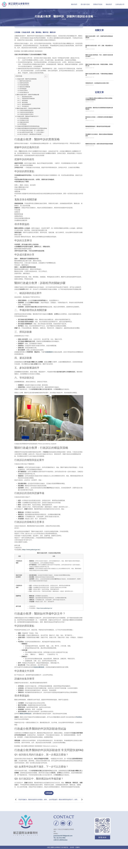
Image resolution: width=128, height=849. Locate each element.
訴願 (32, 32)
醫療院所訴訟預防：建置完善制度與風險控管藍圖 (99, 143)
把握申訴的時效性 (24, 83)
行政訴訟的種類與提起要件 (26, 110)
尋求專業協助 (23, 88)
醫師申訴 (45, 32)
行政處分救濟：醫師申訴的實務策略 (27, 79)
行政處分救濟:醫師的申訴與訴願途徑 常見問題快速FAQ (32, 128)
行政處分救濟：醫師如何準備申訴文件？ (28, 116)
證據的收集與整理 (24, 122)
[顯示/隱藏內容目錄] (45, 76)
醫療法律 (53, 32)
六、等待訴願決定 (24, 106)
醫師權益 (38, 32)
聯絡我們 (109, 4)
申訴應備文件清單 (24, 120)
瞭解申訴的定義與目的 (25, 81)
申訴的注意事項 (24, 90)
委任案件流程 (85, 4)
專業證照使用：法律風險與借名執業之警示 (97, 83)
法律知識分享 (119, 4)
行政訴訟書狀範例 (38, 667)
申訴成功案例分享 (24, 92)
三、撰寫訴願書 (24, 100)
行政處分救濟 (26, 32)
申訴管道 (79, 717)
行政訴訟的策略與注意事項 (26, 114)
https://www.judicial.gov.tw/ (31, 549)
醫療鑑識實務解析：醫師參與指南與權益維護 (98, 126)
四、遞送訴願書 (24, 102)
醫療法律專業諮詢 (25, 713)
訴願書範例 (49, 352)
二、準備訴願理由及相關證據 (27, 98)
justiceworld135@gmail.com (63, 836)
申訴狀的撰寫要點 (24, 84)
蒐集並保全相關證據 (25, 86)
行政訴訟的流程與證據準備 (26, 112)
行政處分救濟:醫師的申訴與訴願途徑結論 (28, 126)
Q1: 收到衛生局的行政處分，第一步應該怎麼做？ (32, 130)
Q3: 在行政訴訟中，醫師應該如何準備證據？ (31, 134)
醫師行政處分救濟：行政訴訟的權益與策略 (28, 108)
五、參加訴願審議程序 (25, 104)
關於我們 (74, 4)
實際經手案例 (97, 4)
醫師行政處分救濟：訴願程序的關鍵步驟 (28, 94)
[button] (49, 793)
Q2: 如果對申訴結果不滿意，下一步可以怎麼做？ (32, 132)
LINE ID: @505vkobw (60, 840)
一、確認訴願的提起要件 (26, 96)
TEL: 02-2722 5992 (59, 838)
